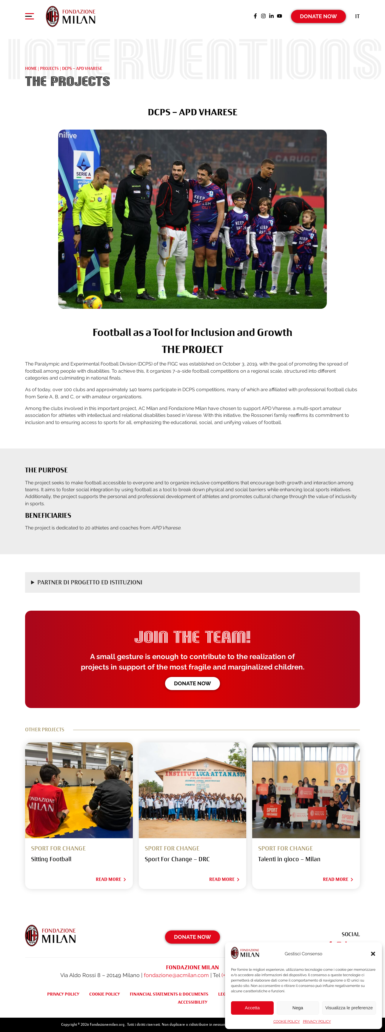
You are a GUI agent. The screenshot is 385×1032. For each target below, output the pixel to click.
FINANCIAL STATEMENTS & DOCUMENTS (169, 994)
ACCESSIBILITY (192, 1002)
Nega (297, 1007)
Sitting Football (51, 859)
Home (31, 68)
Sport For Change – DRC (177, 859)
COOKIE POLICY (286, 1021)
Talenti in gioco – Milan (289, 859)
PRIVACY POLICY (317, 1021)
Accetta (252, 1007)
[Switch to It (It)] (357, 16)
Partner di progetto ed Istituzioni (89, 582)
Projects (49, 68)
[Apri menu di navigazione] (29, 17)
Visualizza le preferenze (349, 1007)
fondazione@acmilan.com (176, 975)
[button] (373, 954)
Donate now (192, 683)
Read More (111, 879)
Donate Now (318, 16)
